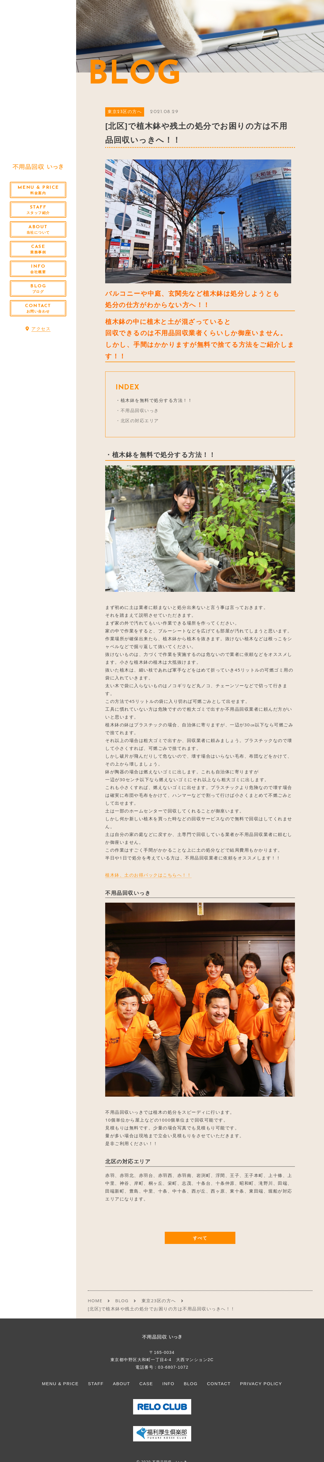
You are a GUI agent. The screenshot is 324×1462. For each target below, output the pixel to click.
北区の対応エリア (140, 420)
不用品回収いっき (140, 410)
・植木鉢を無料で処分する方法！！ (154, 400)
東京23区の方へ (125, 112)
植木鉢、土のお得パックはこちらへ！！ (148, 875)
